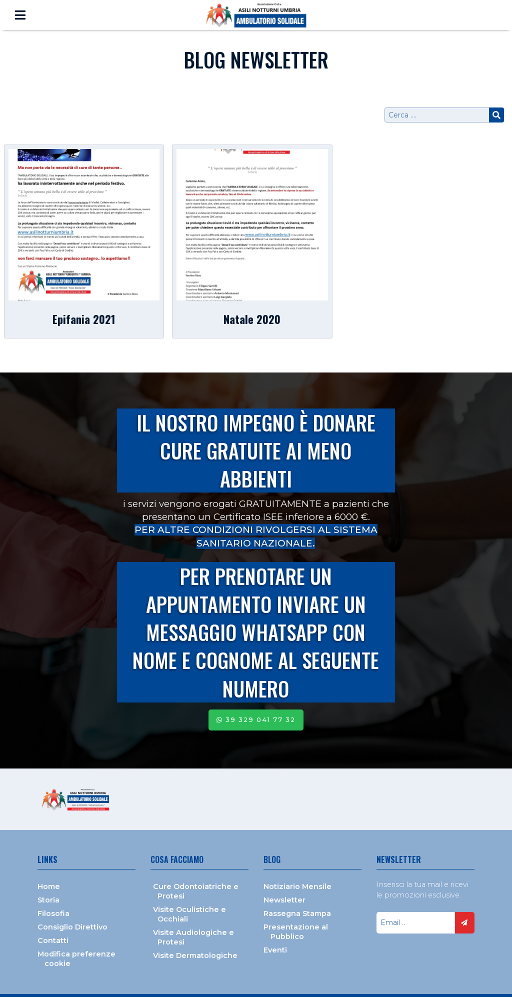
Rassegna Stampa (297, 913)
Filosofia (54, 913)
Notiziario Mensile (298, 886)
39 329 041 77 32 (256, 720)
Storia (49, 900)
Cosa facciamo (177, 860)
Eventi (275, 950)
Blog (272, 860)
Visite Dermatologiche (195, 955)
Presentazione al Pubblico (296, 931)
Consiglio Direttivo (73, 927)
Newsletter (285, 900)
